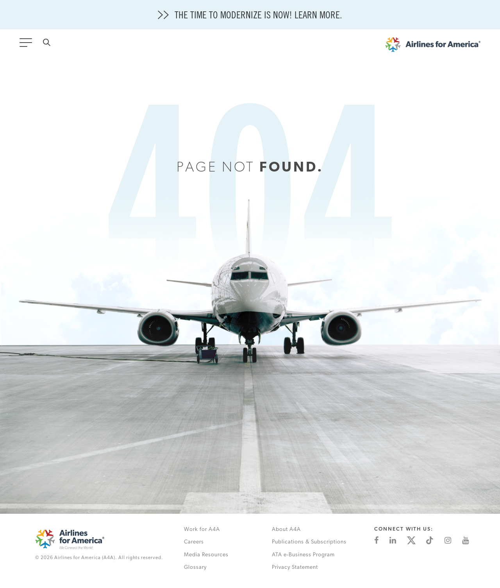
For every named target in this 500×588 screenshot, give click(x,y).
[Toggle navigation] (27, 45)
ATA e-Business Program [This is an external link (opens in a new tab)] (303, 555)
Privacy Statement (295, 567)
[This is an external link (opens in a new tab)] (376, 540)
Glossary (195, 567)
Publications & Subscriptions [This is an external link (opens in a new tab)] (309, 542)
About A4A (286, 530)
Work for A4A (202, 530)
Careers (194, 542)
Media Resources (206, 555)
